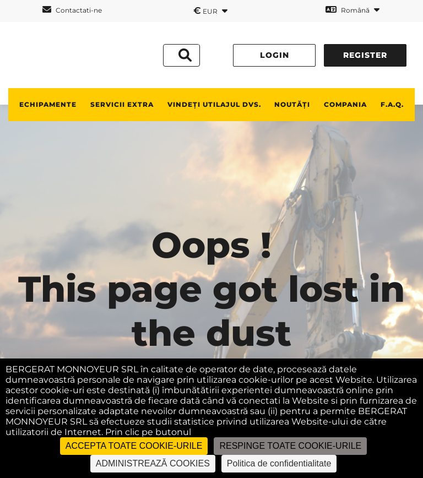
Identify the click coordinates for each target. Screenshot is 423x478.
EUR (210, 10)
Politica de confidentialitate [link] (279, 463)
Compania (345, 104)
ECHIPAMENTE (48, 104)
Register (365, 55)
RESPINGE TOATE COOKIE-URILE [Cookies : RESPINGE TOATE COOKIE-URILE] (290, 445)
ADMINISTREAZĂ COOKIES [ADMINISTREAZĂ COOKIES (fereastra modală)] (153, 463)
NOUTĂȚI (292, 104)
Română (352, 9)
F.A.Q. (392, 104)
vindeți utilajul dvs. (214, 104)
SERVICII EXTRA (122, 104)
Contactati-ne (72, 9)
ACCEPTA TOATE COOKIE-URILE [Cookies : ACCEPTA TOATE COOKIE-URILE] (134, 445)
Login (274, 55)
